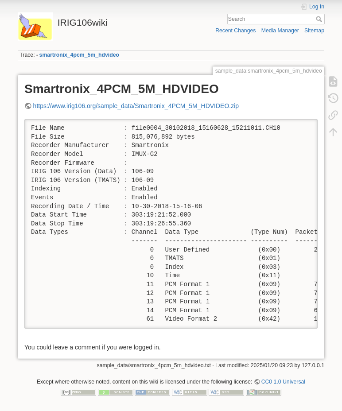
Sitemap (314, 30)
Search (320, 19)
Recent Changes (235, 30)
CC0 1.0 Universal (283, 382)
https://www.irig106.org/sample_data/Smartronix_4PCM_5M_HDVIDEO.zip (136, 105)
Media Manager (280, 30)
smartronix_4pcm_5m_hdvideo (79, 55)
